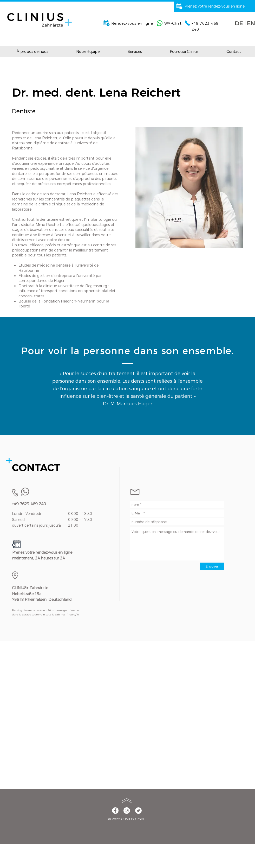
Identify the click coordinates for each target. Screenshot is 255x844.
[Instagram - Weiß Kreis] (126, 810)
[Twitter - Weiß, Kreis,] (138, 810)
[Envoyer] (212, 566)
